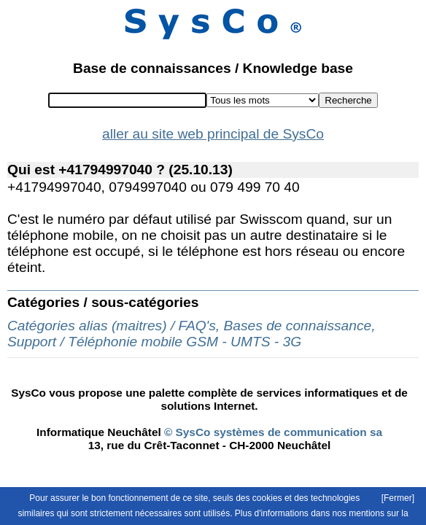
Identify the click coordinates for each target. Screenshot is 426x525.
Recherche (348, 100)
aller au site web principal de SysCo (213, 133)
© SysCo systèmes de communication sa (271, 432)
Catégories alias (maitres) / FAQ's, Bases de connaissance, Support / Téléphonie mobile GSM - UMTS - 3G (191, 333)
